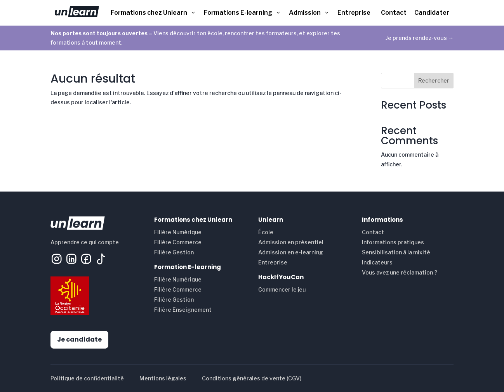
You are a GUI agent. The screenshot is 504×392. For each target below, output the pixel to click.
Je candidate (79, 339)
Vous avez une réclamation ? (399, 272)
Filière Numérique (178, 232)
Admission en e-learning (290, 252)
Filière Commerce (178, 242)
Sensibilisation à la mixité (396, 252)
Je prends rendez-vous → (420, 38)
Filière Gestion (174, 252)
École (265, 232)
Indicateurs (377, 262)
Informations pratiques (393, 242)
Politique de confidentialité (87, 378)
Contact (373, 232)
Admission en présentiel (290, 242)
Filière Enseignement (183, 309)
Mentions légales (162, 378)
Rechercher (433, 80)
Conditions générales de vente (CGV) (251, 378)
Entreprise (272, 262)
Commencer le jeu (282, 289)
